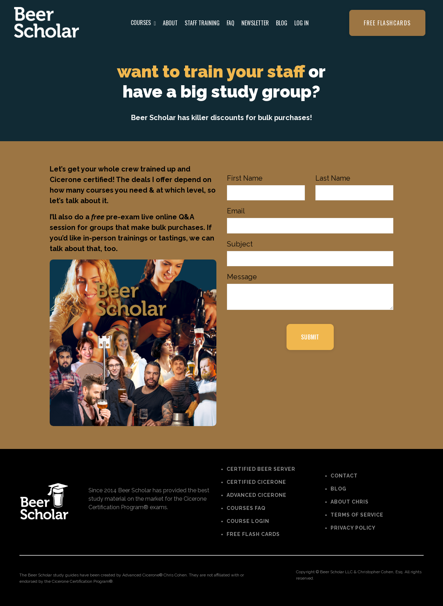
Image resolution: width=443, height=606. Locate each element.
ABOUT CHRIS (350, 502)
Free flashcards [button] (387, 23)
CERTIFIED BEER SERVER (261, 469)
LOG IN (301, 23)
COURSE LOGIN (248, 521)
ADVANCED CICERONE (257, 495)
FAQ (230, 23)
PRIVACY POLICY (353, 528)
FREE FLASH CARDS (253, 534)
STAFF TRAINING (202, 23)
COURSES (143, 22)
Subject (240, 244)
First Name (245, 178)
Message (242, 277)
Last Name (332, 178)
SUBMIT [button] (310, 337)
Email (236, 211)
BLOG (281, 23)
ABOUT (170, 23)
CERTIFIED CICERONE (256, 482)
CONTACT (344, 476)
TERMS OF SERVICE (357, 515)
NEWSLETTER (255, 23)
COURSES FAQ (246, 508)
